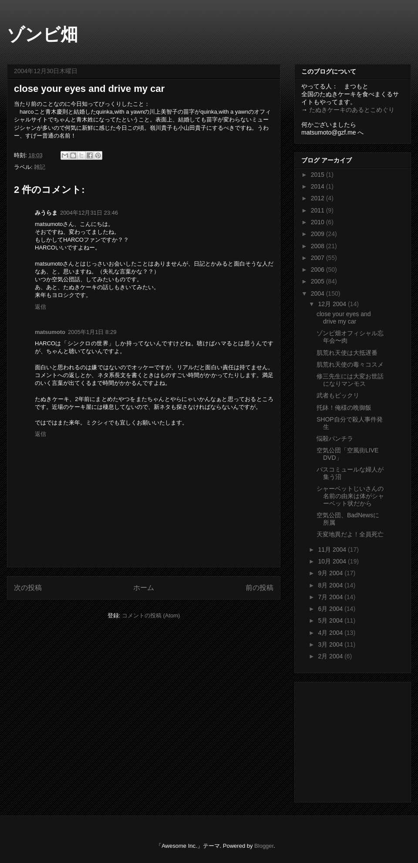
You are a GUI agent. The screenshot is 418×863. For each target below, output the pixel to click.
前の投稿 (259, 587)
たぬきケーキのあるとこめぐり (351, 109)
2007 (318, 257)
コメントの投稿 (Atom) (151, 615)
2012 (318, 198)
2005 (318, 281)
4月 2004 (331, 632)
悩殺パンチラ (335, 438)
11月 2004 (333, 549)
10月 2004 (333, 561)
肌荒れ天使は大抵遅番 (347, 352)
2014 (318, 186)
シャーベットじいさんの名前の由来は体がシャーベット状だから (350, 496)
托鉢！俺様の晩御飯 (344, 407)
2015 (318, 174)
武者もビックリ (338, 395)
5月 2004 (331, 620)
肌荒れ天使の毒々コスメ (350, 364)
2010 (318, 222)
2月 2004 (331, 656)
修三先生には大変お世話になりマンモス (350, 380)
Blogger (263, 846)
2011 (318, 210)
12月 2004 (333, 303)
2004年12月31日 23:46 (89, 212)
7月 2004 (331, 596)
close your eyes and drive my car (344, 317)
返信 (40, 306)
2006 (318, 269)
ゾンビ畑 (42, 34)
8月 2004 (331, 585)
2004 (318, 293)
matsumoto (50, 332)
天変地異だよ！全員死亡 (350, 534)
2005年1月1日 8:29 (92, 332)
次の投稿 (28, 587)
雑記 (39, 167)
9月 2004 (331, 573)
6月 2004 (331, 608)
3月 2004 (331, 644)
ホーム (143, 587)
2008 (318, 246)
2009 (318, 233)
